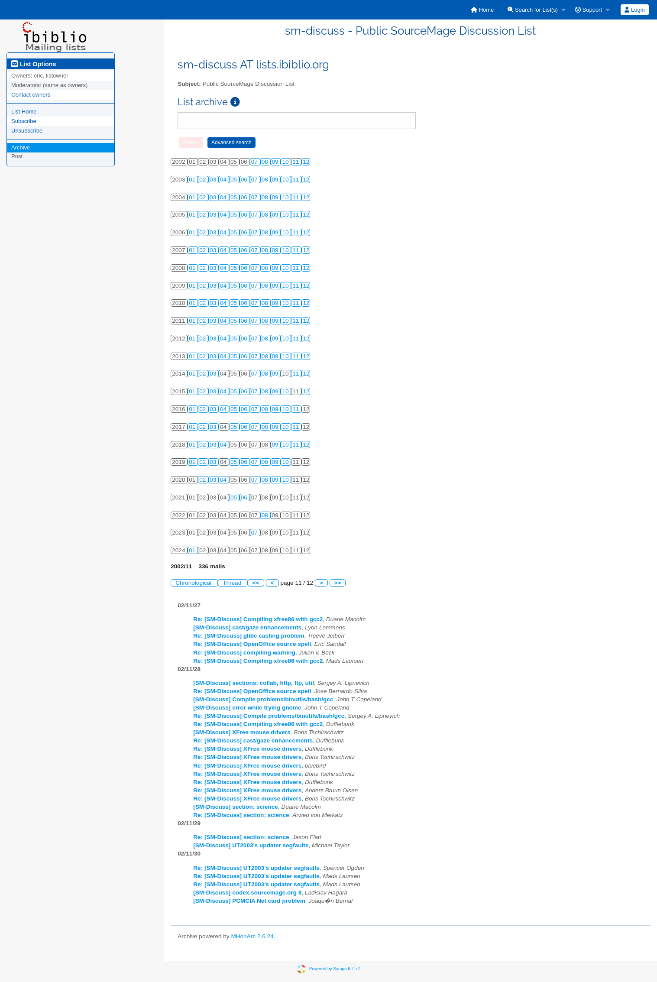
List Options (33, 64)
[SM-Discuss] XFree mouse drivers (241, 732)
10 (286, 162)
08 (266, 162)
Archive (20, 147)
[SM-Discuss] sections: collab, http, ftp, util (253, 683)
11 (296, 162)
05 (234, 179)
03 (214, 179)
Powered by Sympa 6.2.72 (334, 968)
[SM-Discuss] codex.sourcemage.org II (247, 892)
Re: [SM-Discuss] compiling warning (244, 652)
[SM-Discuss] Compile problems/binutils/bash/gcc (263, 699)
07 (255, 162)
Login (634, 9)
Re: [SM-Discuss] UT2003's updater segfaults (256, 868)
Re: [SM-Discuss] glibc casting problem (248, 635)
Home (482, 9)
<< (255, 583)
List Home (24, 111)
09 (276, 162)
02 (203, 179)
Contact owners (30, 94)
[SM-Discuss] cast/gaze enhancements (247, 627)
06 (245, 179)
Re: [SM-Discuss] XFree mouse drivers (247, 748)
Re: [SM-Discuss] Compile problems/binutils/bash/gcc (268, 716)
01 (193, 179)
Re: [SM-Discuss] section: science (241, 815)
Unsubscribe (26, 130)
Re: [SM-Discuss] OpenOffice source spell (252, 644)
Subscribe (23, 121)
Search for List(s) (533, 9)
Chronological (194, 583)
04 (224, 179)
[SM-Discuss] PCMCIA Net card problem (249, 901)
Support (588, 9)
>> (337, 583)
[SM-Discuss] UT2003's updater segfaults (250, 845)
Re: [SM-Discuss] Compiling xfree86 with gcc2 (258, 619)
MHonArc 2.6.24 (252, 936)
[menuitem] (482, 9)
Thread (233, 583)
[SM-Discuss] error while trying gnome (247, 707)
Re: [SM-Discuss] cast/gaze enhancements (253, 740)
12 (306, 162)
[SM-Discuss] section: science (235, 807)
